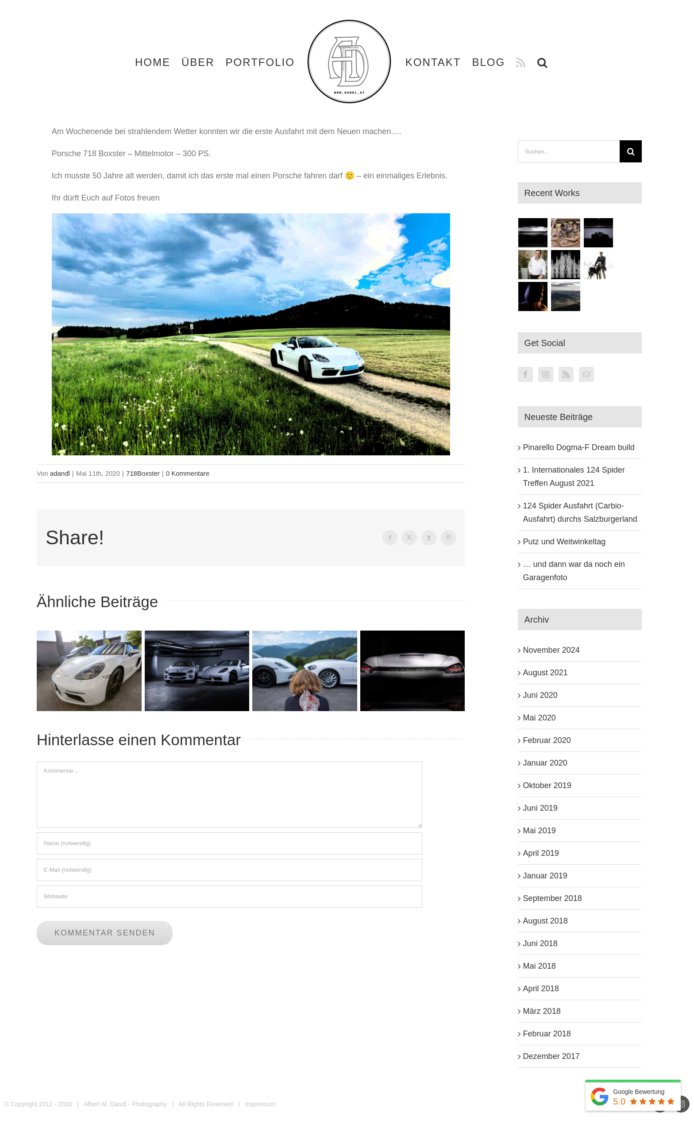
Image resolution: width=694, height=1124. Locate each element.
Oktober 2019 (547, 785)
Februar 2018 (547, 1033)
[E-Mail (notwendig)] (229, 870)
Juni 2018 (540, 943)
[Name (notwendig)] (229, 843)
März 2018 (542, 1011)
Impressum (260, 1104)
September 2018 (552, 898)
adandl (60, 473)
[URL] (229, 896)
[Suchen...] (569, 151)
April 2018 (541, 988)
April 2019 (541, 853)
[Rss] (566, 374)
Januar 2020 (545, 762)
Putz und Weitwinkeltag (564, 541)
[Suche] (631, 151)
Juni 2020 (540, 695)
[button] (542, 62)
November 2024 (551, 650)
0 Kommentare (187, 473)
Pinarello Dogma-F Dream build (579, 447)
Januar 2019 (545, 875)
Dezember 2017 (551, 1056)
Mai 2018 (539, 966)
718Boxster (143, 473)
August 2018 (545, 920)
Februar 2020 (547, 740)
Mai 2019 (539, 830)
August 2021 (545, 672)
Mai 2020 (539, 717)
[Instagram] (545, 374)
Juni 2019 (540, 808)
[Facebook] (525, 374)
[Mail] (586, 374)
